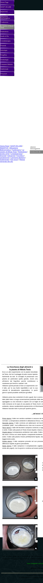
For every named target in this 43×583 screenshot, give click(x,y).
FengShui (20, 156)
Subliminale (4, 159)
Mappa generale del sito (12, 160)
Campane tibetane (18, 158)
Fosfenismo (16, 150)
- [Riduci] (36, 472)
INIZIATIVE (4, 148)
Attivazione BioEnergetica (9, 149)
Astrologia (11, 156)
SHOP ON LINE (16, 146)
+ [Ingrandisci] (36, 457)
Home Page (4, 146)
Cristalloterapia (16, 154)
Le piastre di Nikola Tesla (12, 151)
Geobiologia (4, 158)
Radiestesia (22, 152)
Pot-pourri (14, 159)
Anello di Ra (4, 154)
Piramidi (3, 156)
